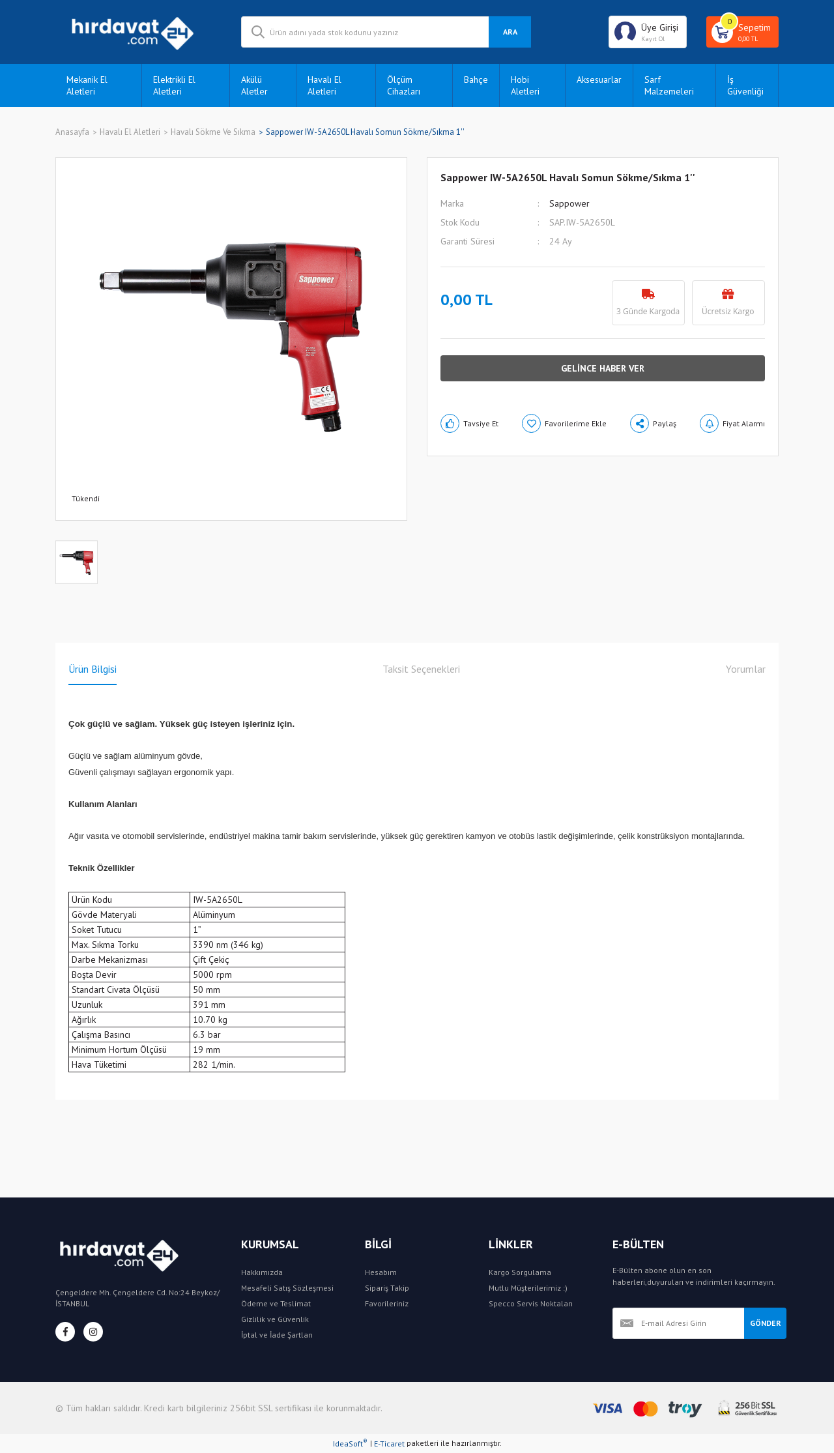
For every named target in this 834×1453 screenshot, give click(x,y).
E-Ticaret (389, 1443)
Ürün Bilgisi (92, 668)
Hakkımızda (262, 1272)
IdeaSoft (350, 1443)
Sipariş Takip (387, 1288)
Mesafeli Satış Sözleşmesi (287, 1288)
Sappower (569, 203)
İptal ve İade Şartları (277, 1335)
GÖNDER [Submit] (765, 1323)
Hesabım (381, 1272)
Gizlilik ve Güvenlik (275, 1319)
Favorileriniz (387, 1303)
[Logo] (138, 32)
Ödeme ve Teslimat (276, 1303)
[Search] (386, 32)
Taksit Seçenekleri (421, 668)
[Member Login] (648, 32)
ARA (510, 32)
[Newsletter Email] (678, 1323)
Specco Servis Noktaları (531, 1303)
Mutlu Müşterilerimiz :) (528, 1288)
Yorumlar (746, 668)
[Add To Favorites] (564, 423)
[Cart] (742, 32)
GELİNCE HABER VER (602, 368)
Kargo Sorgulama (520, 1272)
